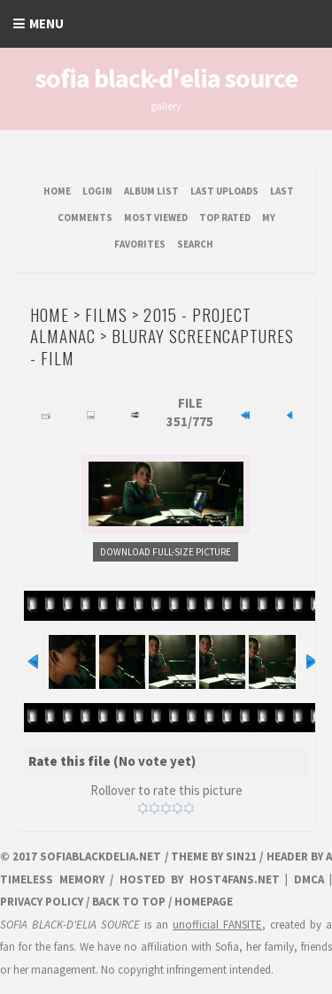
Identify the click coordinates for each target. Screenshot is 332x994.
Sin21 (241, 856)
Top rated (225, 217)
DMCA (309, 879)
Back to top (129, 901)
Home (57, 191)
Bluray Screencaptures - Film (162, 346)
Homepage (203, 901)
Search (195, 244)
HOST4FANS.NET (234, 879)
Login (97, 191)
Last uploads (224, 191)
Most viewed (156, 217)
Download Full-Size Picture (165, 552)
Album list (151, 191)
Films (106, 314)
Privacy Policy (41, 901)
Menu (46, 23)
